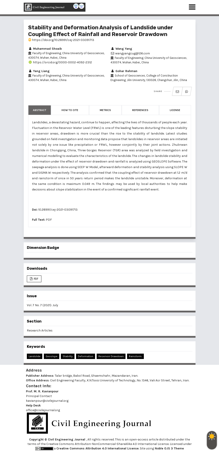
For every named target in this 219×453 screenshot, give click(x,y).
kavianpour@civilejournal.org (47, 401)
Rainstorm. (135, 356)
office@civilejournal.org (43, 410)
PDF (49, 220)
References (140, 110)
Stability (68, 356)
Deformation (85, 356)
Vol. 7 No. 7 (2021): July (42, 305)
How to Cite (70, 110)
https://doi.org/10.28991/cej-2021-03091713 (61, 40)
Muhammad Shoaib (45, 49)
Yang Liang (39, 71)
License (175, 110)
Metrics (105, 110)
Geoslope (51, 356)
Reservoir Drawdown (111, 356)
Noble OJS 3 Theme (169, 448)
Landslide (34, 356)
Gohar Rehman (124, 71)
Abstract (39, 110)
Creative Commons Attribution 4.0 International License (97, 448)
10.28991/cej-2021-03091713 (58, 210)
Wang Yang (121, 49)
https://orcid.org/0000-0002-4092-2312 (60, 62)
